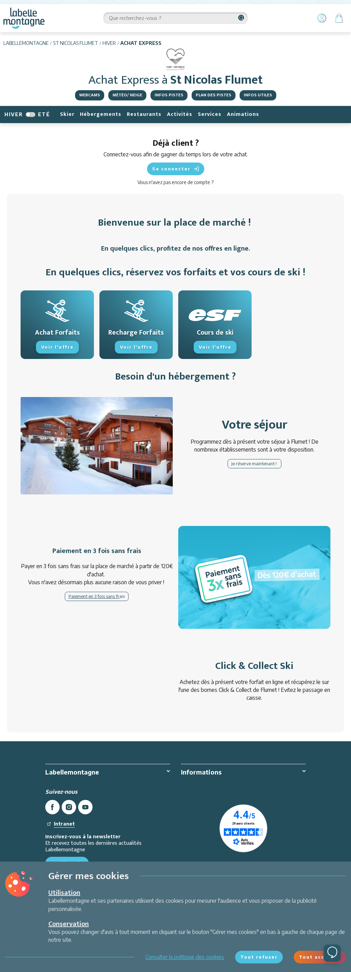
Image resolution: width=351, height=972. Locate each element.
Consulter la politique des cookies (184, 956)
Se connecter (175, 169)
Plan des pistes (213, 95)
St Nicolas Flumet (75, 43)
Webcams (89, 95)
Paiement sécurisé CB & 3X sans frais (225, 834)
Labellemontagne (26, 43)
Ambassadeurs (63, 815)
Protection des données (209, 795)
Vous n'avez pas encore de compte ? (175, 182)
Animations (243, 114)
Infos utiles (258, 95)
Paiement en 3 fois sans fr (94, 596)
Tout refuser (259, 957)
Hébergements (100, 114)
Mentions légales (201, 786)
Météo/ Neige (127, 95)
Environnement (199, 824)
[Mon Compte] (322, 18)
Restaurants (144, 114)
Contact (54, 834)
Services (209, 114)
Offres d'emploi (63, 795)
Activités (179, 114)
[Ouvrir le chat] (332, 953)
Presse (53, 824)
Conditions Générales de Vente (217, 805)
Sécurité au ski (198, 815)
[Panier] (339, 18)
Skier (67, 114)
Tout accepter (320, 957)
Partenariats (59, 805)
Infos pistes (169, 95)
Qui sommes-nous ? (69, 786)
